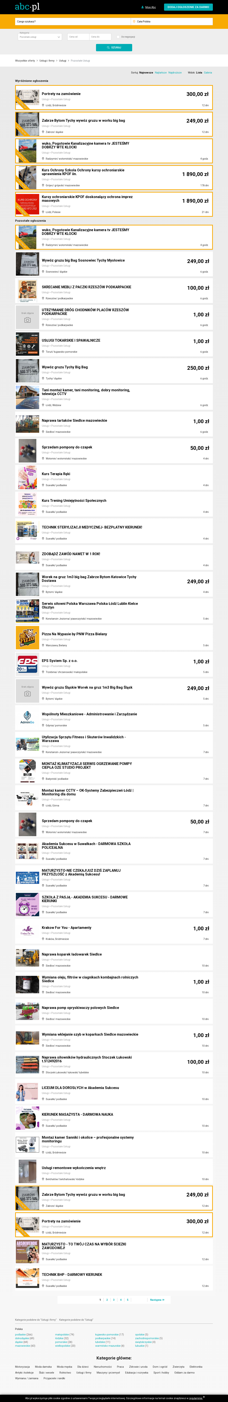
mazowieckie (22, 1345)
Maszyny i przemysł (108, 1372)
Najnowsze (146, 72)
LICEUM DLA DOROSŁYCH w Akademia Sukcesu (81, 1088)
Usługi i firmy (47, 60)
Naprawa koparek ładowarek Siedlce (72, 954)
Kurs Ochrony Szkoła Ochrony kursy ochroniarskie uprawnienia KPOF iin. (83, 172)
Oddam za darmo (184, 1372)
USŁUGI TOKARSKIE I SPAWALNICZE (71, 340)
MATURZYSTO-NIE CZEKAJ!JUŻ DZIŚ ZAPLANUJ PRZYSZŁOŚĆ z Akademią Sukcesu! (82, 873)
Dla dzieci (83, 1366)
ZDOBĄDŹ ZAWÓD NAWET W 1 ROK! (71, 554)
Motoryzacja (22, 1366)
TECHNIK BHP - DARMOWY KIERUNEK (72, 1275)
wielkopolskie (62, 1345)
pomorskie (61, 1342)
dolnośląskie (22, 1338)
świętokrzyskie (143, 1342)
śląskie (19, 1342)
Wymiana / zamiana (26, 1378)
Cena (73, 37)
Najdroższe (175, 72)
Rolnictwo (65, 1372)
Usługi (62, 60)
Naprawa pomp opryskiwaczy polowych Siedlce (80, 1008)
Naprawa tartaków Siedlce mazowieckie (74, 421)
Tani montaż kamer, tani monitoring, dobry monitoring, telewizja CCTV (86, 392)
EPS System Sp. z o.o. (59, 661)
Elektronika (196, 1366)
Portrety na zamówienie (61, 94)
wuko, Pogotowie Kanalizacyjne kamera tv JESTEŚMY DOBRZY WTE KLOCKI (85, 146)
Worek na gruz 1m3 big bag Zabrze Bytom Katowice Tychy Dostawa (89, 579)
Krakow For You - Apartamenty (67, 928)
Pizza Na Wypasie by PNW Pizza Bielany (74, 634)
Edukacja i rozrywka (136, 1372)
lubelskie (100, 1342)
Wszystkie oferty (25, 60)
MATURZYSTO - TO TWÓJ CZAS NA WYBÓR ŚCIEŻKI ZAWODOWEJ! (85, 1246)
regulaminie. (196, 1398)
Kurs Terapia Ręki (56, 474)
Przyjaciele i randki (54, 1378)
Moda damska (43, 1366)
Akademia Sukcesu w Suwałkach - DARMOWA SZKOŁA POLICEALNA (87, 846)
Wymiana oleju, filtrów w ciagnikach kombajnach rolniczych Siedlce (90, 979)
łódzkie (59, 1338)
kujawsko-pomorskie (107, 1334)
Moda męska (64, 1366)
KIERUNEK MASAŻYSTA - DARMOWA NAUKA (78, 1114)
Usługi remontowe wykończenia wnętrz (74, 1168)
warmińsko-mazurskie (108, 1345)
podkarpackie (102, 1338)
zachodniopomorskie (147, 1338)
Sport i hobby (161, 1372)
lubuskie (139, 1345)
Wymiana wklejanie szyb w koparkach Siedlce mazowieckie (90, 1034)
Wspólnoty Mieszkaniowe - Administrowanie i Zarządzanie (89, 714)
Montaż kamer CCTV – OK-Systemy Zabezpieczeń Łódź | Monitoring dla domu (88, 792)
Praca (120, 1366)
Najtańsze (161, 72)
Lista (199, 72)
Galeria (208, 72)
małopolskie (62, 1334)
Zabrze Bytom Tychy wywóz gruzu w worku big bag (83, 121)
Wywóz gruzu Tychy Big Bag (65, 367)
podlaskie (20, 1334)
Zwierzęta (178, 1366)
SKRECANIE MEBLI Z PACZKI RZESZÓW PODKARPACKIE (87, 287)
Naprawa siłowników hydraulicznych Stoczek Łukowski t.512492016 (87, 1059)
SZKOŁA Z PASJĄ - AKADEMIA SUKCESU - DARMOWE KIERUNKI (86, 899)
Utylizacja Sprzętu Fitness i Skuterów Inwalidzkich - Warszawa (84, 739)
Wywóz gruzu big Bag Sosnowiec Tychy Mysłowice (83, 260)
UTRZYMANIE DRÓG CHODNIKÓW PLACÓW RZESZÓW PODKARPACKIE (86, 312)
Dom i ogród (160, 1366)
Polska (19, 1329)
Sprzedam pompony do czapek (67, 447)
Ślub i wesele (46, 1372)
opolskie (139, 1334)
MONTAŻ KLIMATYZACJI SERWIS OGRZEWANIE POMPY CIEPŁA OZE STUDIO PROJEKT (88, 766)
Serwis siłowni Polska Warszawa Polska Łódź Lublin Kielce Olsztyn (90, 606)
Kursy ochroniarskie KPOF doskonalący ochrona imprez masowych (87, 199)
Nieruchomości (103, 1366)
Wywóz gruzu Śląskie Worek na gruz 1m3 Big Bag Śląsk (87, 687)
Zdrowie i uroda (138, 1366)
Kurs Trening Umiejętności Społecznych (74, 501)
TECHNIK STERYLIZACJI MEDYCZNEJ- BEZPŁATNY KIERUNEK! (84, 526)
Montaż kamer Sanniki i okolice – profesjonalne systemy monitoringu (88, 1139)
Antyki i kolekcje (24, 1372)
